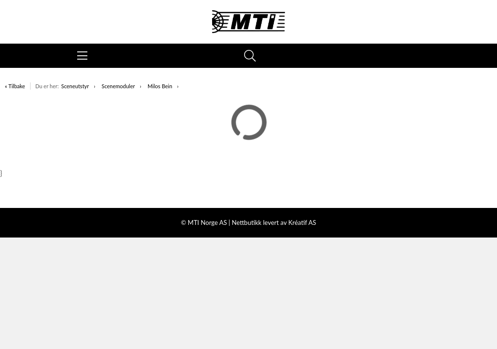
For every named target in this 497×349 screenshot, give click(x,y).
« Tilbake (15, 86)
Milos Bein (160, 86)
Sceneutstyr (75, 86)
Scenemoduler (118, 86)
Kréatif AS (302, 222)
